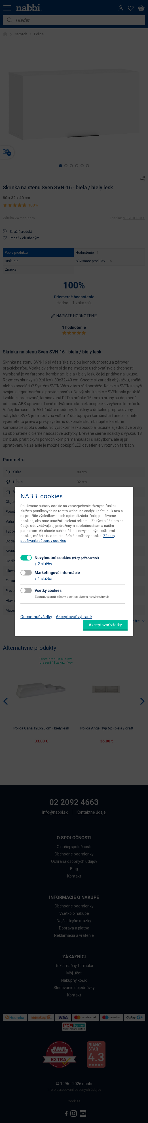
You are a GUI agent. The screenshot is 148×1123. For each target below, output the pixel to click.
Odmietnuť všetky (36, 616)
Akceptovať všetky (105, 625)
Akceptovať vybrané (74, 616)
